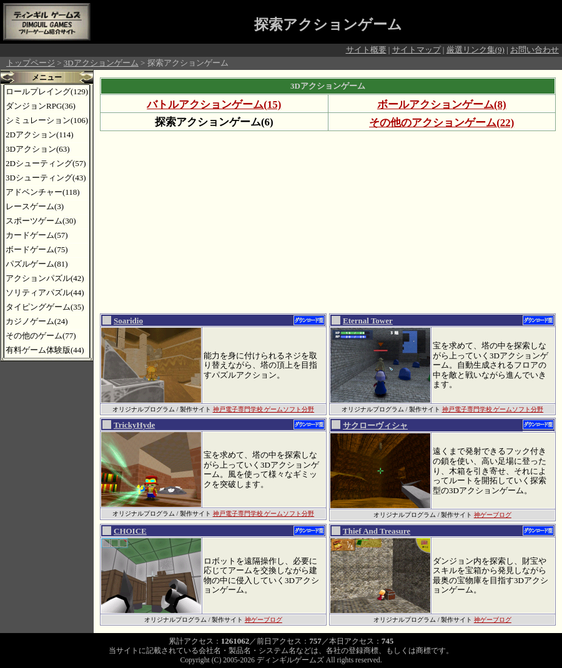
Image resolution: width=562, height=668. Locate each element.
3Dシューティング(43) (46, 177)
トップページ (30, 62)
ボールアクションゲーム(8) (441, 105)
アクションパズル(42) (45, 278)
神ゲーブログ (492, 514)
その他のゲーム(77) (41, 335)
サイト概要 (366, 49)
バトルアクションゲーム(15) (214, 105)
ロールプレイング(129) (47, 91)
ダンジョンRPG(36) (41, 106)
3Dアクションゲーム (101, 62)
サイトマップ (416, 49)
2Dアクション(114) (40, 134)
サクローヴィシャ (375, 425)
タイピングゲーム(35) (45, 307)
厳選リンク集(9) (475, 49)
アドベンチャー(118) (43, 192)
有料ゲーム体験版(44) (45, 350)
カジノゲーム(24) (37, 321)
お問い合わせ (534, 49)
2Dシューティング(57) (46, 163)
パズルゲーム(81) (37, 263)
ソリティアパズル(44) (45, 292)
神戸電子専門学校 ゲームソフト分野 (264, 409)
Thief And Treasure (376, 531)
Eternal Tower (368, 320)
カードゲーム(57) (37, 235)
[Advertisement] (290, 221)
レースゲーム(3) (35, 206)
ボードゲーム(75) (37, 249)
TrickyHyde (134, 425)
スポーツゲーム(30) (41, 220)
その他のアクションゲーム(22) (441, 123)
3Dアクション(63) (38, 149)
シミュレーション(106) (47, 120)
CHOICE (130, 531)
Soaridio (128, 320)
